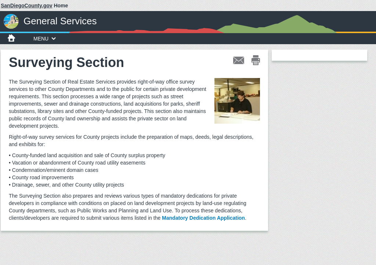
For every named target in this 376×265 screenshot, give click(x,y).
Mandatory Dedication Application (203, 218)
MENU (44, 39)
